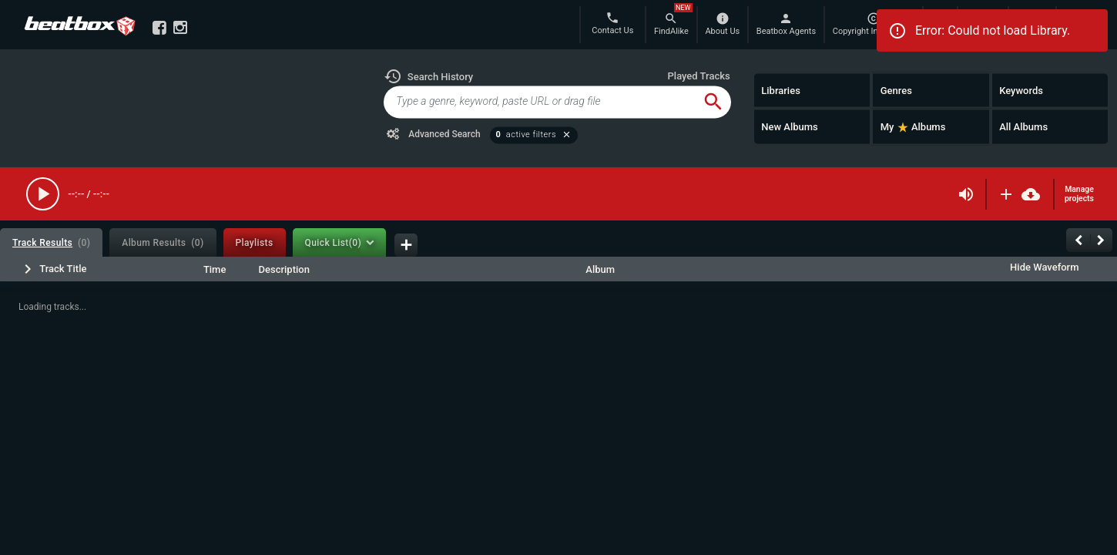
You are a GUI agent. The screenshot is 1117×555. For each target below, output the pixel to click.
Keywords (1021, 90)
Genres (896, 90)
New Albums (789, 127)
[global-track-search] (539, 102)
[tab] (51, 242)
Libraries (780, 90)
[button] (428, 76)
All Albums (1023, 127)
